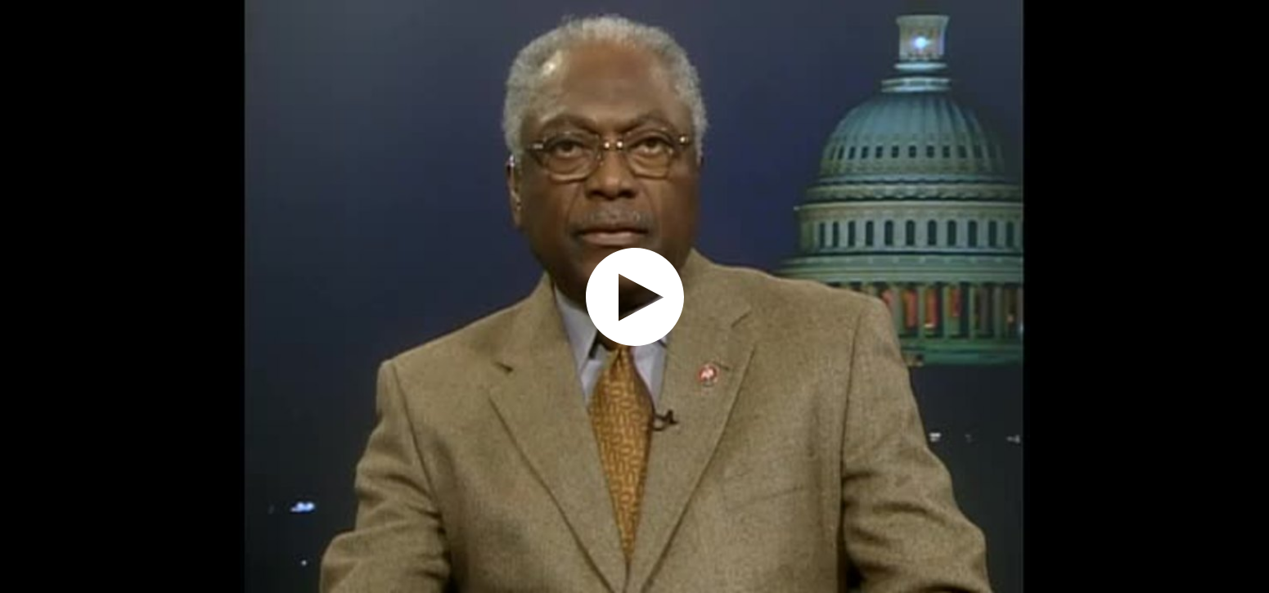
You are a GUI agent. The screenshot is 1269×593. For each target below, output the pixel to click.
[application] (634, 296)
